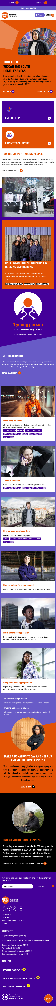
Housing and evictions (12, 434)
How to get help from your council (18, 585)
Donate (12, 2)
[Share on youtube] (21, 908)
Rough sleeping (42, 284)
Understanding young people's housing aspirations (26, 265)
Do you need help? (9, 373)
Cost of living (29, 284)
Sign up (41, 886)
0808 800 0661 (31, 8)
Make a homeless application (16, 632)
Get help (40, 2)
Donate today (43, 91)
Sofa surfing (9, 437)
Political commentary (14, 284)
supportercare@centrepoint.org (14, 935)
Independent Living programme (17, 682)
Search (40, 15)
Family (39, 430)
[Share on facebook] (9, 908)
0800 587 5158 (7, 931)
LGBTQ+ (25, 434)
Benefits (20, 430)
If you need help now (12, 420)
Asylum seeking (10, 430)
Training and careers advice (16, 707)
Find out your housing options (16, 531)
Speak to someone (11, 480)
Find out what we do (10, 170)
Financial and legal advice (15, 698)
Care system (30, 430)
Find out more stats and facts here (29, 334)
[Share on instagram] (15, 908)
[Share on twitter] (4, 908)
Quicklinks (28, 961)
